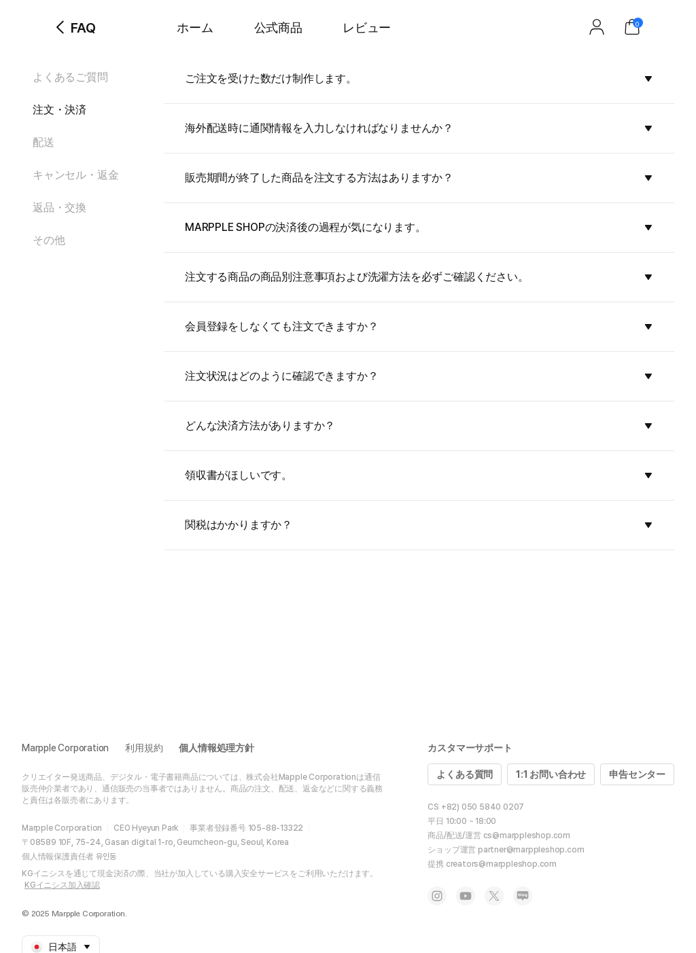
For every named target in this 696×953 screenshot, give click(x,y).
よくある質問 (464, 774)
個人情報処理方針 (216, 747)
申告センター (637, 774)
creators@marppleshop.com (501, 864)
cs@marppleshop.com (526, 835)
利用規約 (143, 747)
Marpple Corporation (65, 747)
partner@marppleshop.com (531, 850)
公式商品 (278, 27)
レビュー (367, 27)
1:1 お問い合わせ (551, 774)
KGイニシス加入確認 (62, 885)
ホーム (195, 27)
